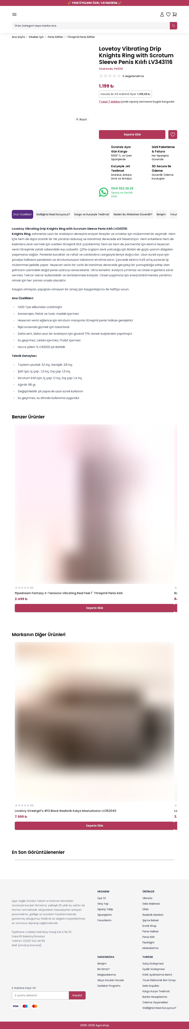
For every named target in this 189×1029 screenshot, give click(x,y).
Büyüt (81, 119)
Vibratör (147, 898)
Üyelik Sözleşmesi (153, 969)
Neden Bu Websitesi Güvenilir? (133, 214)
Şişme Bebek (150, 920)
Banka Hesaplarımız (154, 997)
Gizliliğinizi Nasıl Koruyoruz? (53, 214)
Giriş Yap (103, 904)
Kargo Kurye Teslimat (156, 991)
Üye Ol (101, 898)
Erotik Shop (149, 926)
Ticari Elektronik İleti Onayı (159, 980)
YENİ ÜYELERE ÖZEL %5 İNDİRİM (94, 3)
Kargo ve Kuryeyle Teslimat (91, 214)
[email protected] (29, 945)
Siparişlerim (104, 915)
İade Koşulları (150, 986)
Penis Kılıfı (148, 937)
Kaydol (77, 995)
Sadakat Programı (108, 986)
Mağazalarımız (106, 975)
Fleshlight (148, 942)
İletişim (161, 214)
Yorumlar (176, 214)
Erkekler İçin (36, 37)
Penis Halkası (150, 931)
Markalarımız (150, 948)
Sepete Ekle (94, 608)
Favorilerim (104, 920)
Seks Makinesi (151, 904)
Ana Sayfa (18, 37)
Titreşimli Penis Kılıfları (81, 37)
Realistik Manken (153, 915)
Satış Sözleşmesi (153, 963)
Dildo (145, 909)
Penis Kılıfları (55, 37)
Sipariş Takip (105, 909)
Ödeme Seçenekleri (155, 1002)
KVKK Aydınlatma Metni (157, 975)
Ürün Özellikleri (22, 214)
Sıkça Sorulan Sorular (110, 980)
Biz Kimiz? (103, 969)
